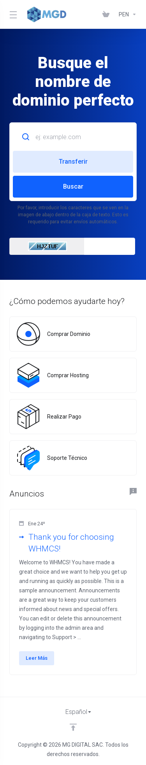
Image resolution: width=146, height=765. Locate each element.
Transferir (73, 161)
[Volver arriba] (73, 727)
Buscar (73, 186)
